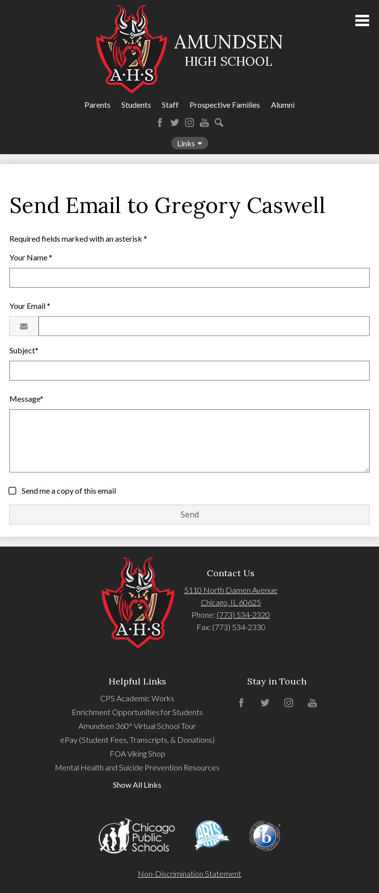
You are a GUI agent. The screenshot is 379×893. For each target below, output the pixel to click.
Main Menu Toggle (362, 20)
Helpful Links (137, 681)
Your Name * (30, 257)
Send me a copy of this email (68, 490)
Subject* (23, 350)
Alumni (283, 104)
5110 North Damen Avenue (230, 590)
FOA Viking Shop (137, 753)
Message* (26, 398)
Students (136, 104)
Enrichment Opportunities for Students (137, 712)
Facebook (159, 122)
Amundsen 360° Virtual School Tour (137, 725)
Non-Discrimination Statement (189, 873)
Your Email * (29, 305)
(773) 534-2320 (243, 614)
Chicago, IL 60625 (231, 602)
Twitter (174, 122)
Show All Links (137, 784)
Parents (97, 104)
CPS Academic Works (137, 698)
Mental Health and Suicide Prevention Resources (137, 767)
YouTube (204, 122)
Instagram (189, 122)
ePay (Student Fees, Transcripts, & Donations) (137, 739)
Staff (170, 104)
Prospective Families (225, 104)
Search (219, 122)
